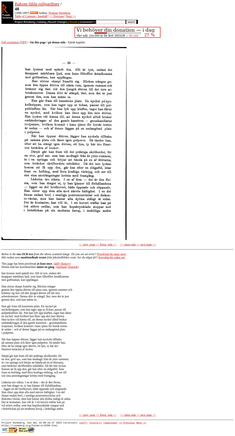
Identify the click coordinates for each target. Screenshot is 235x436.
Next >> (71, 16)
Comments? (87, 22)
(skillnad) (61, 267)
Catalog (41, 22)
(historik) (73, 267)
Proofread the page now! (111, 254)
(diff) (57, 263)
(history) (65, 263)
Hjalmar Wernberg (59, 13)
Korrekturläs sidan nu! (111, 257)
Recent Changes (57, 22)
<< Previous (57, 16)
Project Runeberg (25, 22)
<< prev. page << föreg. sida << (97, 244)
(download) (110, 423)
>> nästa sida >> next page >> (138, 244)
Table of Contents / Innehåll (31, 16)
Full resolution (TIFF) (14, 42)
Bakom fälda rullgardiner (37, 3)
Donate (73, 22)
